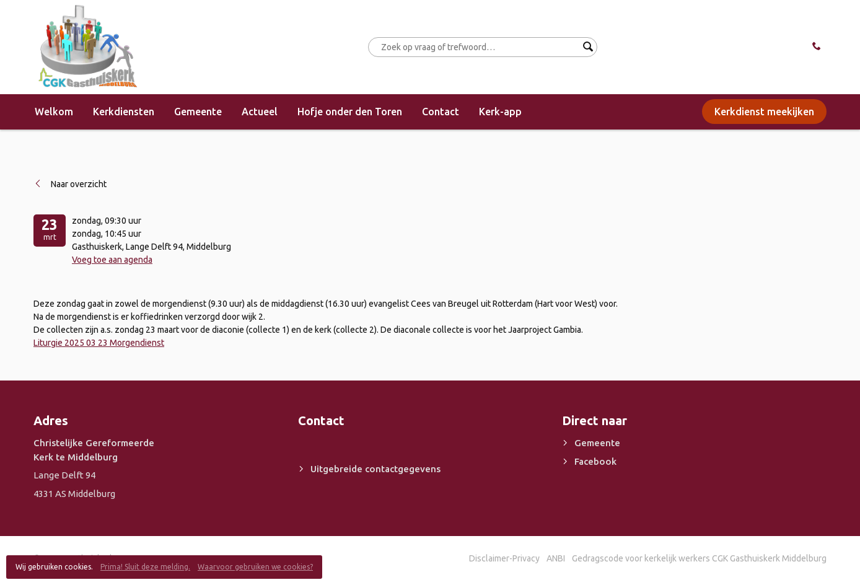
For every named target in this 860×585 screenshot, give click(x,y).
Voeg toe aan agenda (112, 260)
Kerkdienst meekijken (764, 111)
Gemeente (198, 111)
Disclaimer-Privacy (504, 558)
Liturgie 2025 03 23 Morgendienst (98, 343)
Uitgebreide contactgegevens (375, 469)
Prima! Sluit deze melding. (145, 567)
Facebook (595, 461)
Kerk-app (500, 111)
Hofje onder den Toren (349, 111)
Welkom (54, 111)
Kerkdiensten (123, 111)
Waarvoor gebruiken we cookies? (255, 567)
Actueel (260, 111)
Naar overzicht (79, 184)
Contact (440, 111)
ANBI (555, 558)
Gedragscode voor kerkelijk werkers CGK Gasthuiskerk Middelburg (699, 558)
